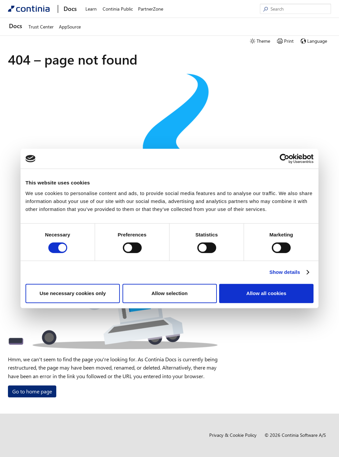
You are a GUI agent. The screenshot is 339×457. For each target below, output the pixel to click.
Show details (284, 272)
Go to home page (32, 391)
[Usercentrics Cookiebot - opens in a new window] (285, 159)
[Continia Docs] (29, 9)
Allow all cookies (266, 293)
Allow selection (169, 293)
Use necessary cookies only (72, 293)
